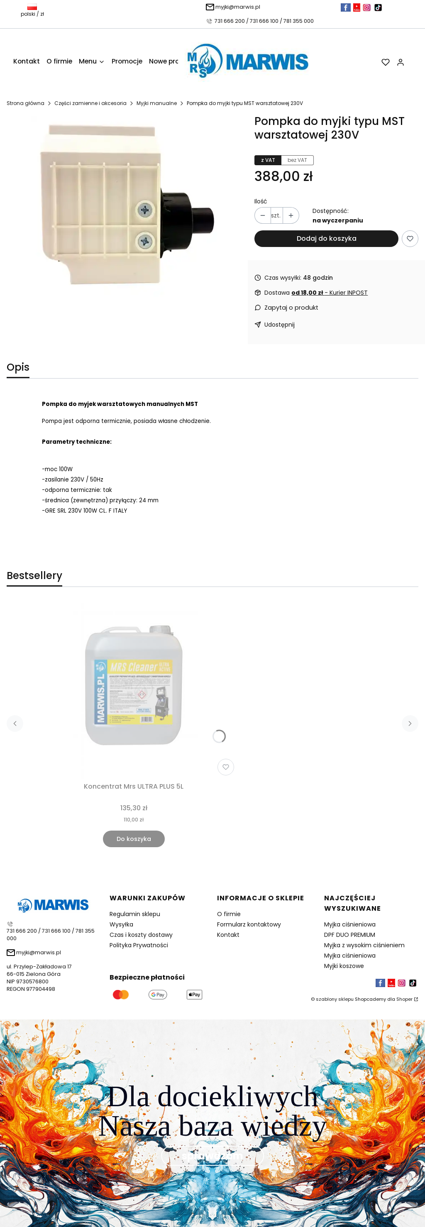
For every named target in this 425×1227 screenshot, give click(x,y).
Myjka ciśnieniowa (350, 924)
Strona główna (25, 103)
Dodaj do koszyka (327, 238)
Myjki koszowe (344, 966)
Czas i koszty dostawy (141, 935)
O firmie (229, 914)
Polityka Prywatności (139, 945)
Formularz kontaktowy (249, 924)
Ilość (260, 201)
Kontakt (228, 935)
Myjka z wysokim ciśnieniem (364, 945)
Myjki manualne (157, 103)
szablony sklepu (335, 999)
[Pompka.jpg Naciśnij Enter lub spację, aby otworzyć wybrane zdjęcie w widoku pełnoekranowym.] (124, 209)
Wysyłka (121, 924)
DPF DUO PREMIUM (349, 935)
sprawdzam (212, 1156)
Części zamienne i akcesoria (90, 103)
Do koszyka (134, 839)
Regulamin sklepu (135, 914)
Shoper (404, 999)
